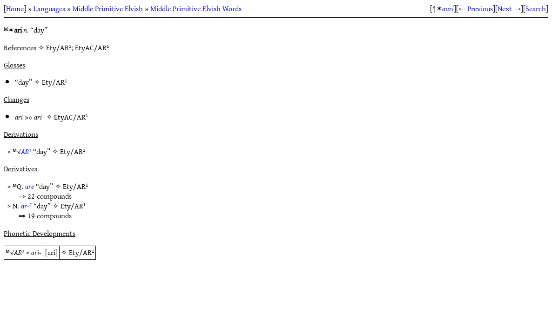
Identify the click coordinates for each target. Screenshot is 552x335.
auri (448, 8)
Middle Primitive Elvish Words (196, 8)
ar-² (26, 205)
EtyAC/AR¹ (71, 116)
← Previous (475, 8)
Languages (49, 8)
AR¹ (26, 151)
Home (15, 8)
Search (535, 8)
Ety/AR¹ (54, 81)
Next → (509, 8)
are (29, 186)
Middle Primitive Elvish (108, 8)
